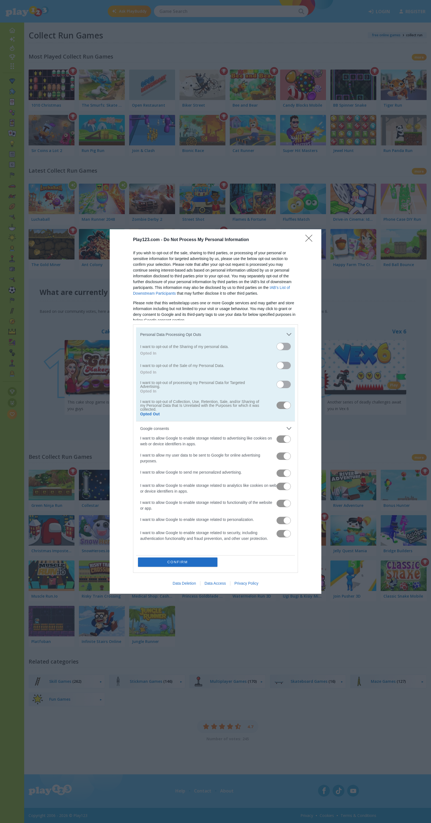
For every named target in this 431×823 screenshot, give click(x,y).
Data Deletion (184, 583)
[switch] (284, 346)
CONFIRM (177, 562)
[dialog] (215, 411)
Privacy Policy (246, 583)
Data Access (215, 583)
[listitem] (215, 334)
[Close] (310, 240)
